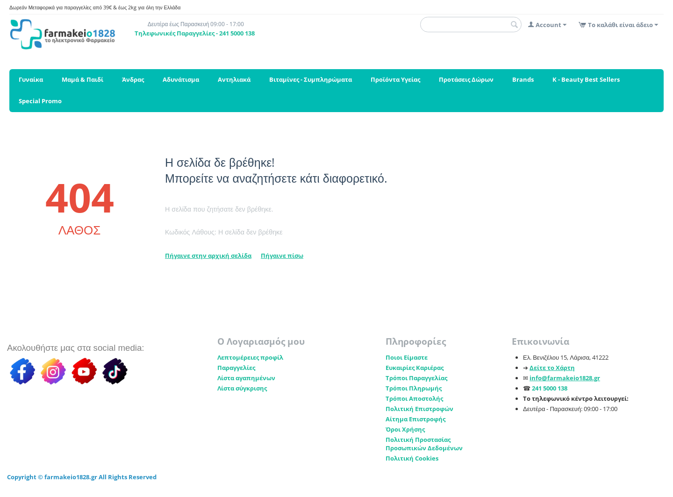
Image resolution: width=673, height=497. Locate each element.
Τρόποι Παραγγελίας (416, 378)
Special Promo (40, 101)
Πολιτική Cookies (412, 458)
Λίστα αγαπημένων (246, 378)
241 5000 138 (549, 388)
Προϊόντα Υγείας (395, 79)
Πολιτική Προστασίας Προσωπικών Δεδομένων (424, 443)
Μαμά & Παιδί (82, 79)
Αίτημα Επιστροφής (415, 419)
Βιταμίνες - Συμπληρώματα (310, 79)
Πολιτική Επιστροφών (419, 409)
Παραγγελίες (236, 367)
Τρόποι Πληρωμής (414, 388)
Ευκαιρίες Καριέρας (415, 367)
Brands (523, 79)
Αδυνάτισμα (181, 79)
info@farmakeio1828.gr (565, 378)
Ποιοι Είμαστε (407, 357)
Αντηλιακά (234, 79)
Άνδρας (133, 79)
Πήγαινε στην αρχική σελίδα (208, 255)
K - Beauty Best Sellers (586, 79)
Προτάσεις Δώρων (466, 79)
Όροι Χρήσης (405, 429)
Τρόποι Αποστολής (414, 398)
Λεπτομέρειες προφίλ (250, 357)
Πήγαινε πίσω (282, 255)
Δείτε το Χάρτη (552, 367)
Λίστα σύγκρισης (242, 388)
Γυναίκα (31, 79)
